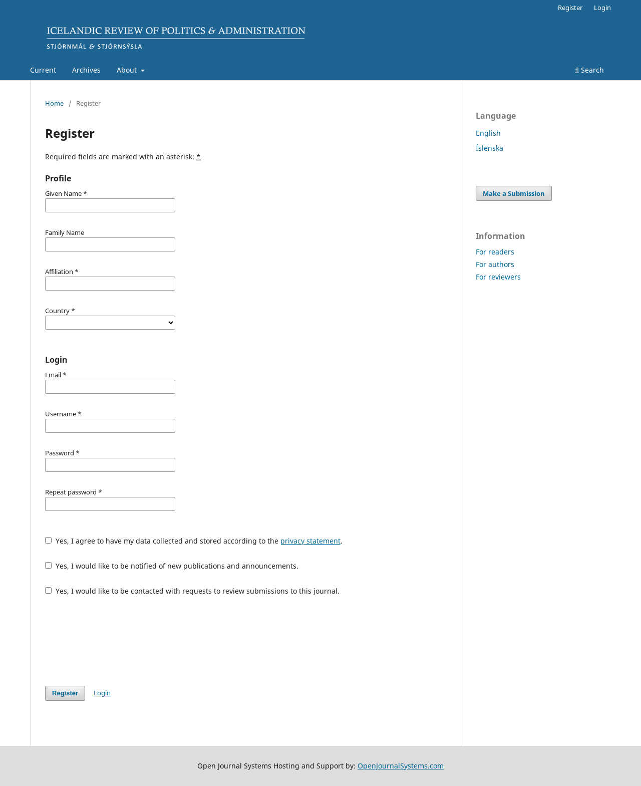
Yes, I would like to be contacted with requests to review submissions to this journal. (192, 591)
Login (602, 7)
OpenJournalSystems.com (401, 765)
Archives (86, 70)
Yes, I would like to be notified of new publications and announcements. (171, 566)
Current (43, 70)
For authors (495, 264)
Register (570, 7)
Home (54, 103)
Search (589, 70)
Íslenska (489, 148)
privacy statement (310, 541)
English (488, 133)
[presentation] (121, 640)
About (128, 70)
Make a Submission (514, 193)
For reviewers (498, 277)
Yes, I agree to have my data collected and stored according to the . (194, 541)
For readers (495, 251)
